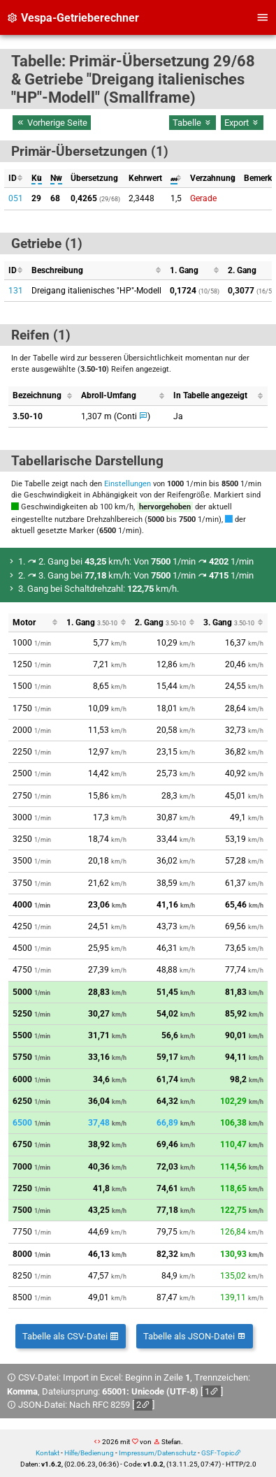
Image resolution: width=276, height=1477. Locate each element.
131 (15, 291)
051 (15, 198)
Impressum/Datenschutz (157, 1452)
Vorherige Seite (51, 122)
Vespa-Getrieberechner (73, 17)
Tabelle (192, 122)
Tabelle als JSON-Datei (194, 1336)
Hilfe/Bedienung (89, 1452)
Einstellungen (127, 483)
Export (242, 122)
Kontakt (47, 1452)
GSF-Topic (217, 1452)
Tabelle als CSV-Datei (70, 1336)
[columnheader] (15, 178)
